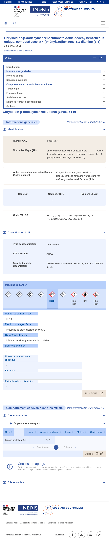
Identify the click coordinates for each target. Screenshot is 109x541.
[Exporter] (101, 58)
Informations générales (18, 71)
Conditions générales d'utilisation (59, 523)
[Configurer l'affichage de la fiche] (94, 58)
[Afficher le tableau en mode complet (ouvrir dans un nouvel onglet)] (101, 454)
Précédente (43, 447)
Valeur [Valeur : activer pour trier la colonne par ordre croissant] (48, 432)
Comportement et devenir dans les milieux (29, 84)
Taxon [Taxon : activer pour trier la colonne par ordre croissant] (84, 432)
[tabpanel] (54, 354)
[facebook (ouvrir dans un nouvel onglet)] (71, 535)
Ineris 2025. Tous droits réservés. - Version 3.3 (23, 535)
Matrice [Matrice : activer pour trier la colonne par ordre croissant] (96, 432)
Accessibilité (25, 523)
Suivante (68, 447)
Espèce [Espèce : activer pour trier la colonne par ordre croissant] (35, 432)
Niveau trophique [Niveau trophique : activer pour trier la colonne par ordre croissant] (66, 432)
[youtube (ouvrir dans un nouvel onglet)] (81, 535)
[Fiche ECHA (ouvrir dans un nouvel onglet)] (101, 393)
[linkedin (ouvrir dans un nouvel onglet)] (90, 535)
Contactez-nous (12, 523)
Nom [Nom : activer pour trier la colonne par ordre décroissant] (15, 432)
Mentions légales (38, 523)
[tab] (8, 299)
